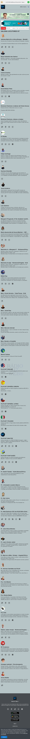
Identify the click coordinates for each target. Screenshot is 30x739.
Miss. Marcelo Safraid (7, 328)
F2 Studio (4, 136)
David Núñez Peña (6, 88)
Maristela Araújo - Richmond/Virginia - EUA (14, 263)
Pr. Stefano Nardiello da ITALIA (10, 568)
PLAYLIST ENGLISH (7, 369)
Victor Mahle (5, 677)
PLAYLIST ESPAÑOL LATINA (9, 404)
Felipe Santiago (5, 154)
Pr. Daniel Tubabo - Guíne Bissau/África (13, 471)
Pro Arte (3, 612)
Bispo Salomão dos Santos (9, 56)
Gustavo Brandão (6, 171)
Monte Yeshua (5, 354)
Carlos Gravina (5, 72)
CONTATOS (15, 726)
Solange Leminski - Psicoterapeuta (12, 664)
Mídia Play (4, 276)
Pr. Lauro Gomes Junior (8, 542)
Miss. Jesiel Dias (6, 310)
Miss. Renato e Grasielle (8, 341)
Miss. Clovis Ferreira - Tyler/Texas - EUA (13, 293)
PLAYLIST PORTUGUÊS (8, 455)
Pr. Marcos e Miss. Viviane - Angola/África (14, 555)
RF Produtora (5, 647)
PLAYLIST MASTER (7, 438)
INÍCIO (15, 723)
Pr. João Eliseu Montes (8, 529)
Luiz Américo (5, 205)
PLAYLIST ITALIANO (7, 421)
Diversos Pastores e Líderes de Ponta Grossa (15, 106)
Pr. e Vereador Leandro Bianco (10, 485)
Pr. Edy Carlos (5, 498)
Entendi (4, 737)
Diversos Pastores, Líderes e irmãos (12, 119)
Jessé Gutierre (5, 188)
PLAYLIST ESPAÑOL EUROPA (10, 386)
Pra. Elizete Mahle (6, 595)
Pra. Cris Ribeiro (6, 582)
